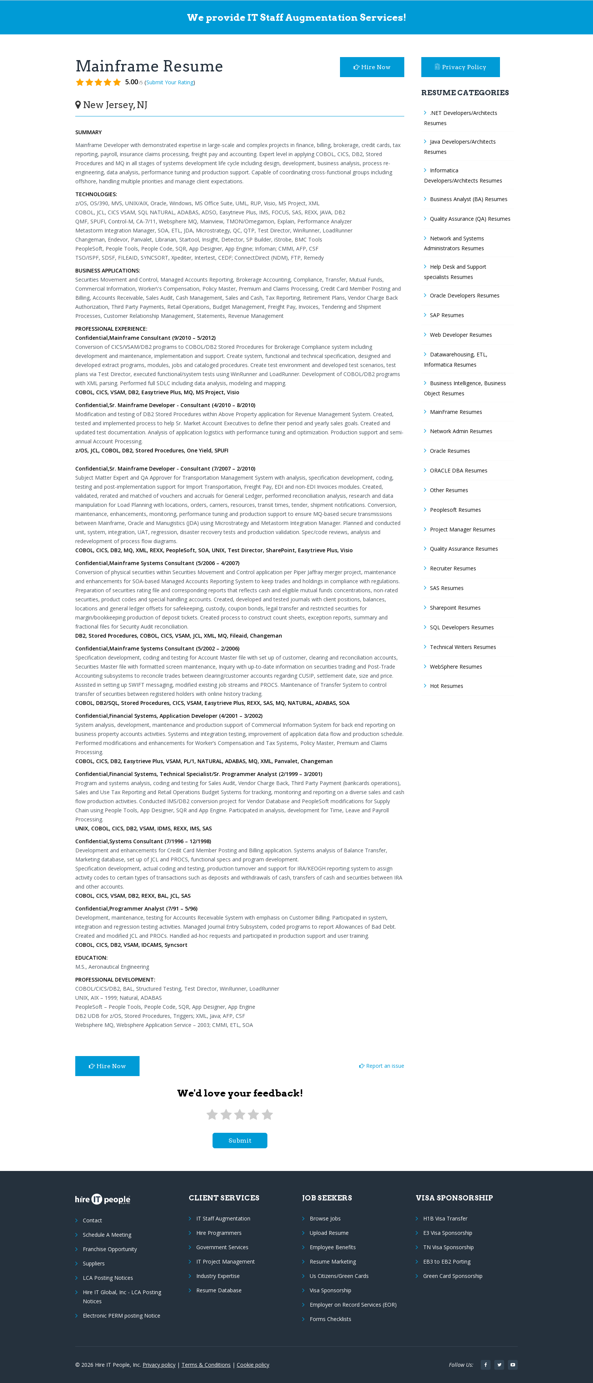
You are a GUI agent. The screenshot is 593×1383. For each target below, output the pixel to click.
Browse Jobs (325, 1218)
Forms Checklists (330, 1319)
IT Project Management (225, 1261)
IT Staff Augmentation (223, 1218)
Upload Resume (329, 1232)
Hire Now (372, 67)
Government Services (222, 1247)
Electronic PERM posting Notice (121, 1315)
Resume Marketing (333, 1261)
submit (239, 1140)
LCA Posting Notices (108, 1277)
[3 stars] (240, 1114)
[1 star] (212, 1114)
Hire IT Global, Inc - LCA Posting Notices (122, 1297)
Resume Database (219, 1290)
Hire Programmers (219, 1232)
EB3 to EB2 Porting (446, 1261)
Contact (92, 1220)
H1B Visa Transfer (445, 1218)
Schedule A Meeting (107, 1234)
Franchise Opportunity (110, 1249)
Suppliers (94, 1263)
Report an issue (381, 1065)
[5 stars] (267, 1114)
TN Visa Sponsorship (448, 1247)
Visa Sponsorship (330, 1290)
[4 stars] (253, 1114)
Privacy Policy (460, 67)
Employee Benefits (333, 1247)
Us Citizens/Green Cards (339, 1275)
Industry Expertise (218, 1275)
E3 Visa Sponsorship (447, 1232)
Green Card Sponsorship (453, 1275)
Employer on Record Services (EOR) (353, 1304)
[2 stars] (226, 1114)
